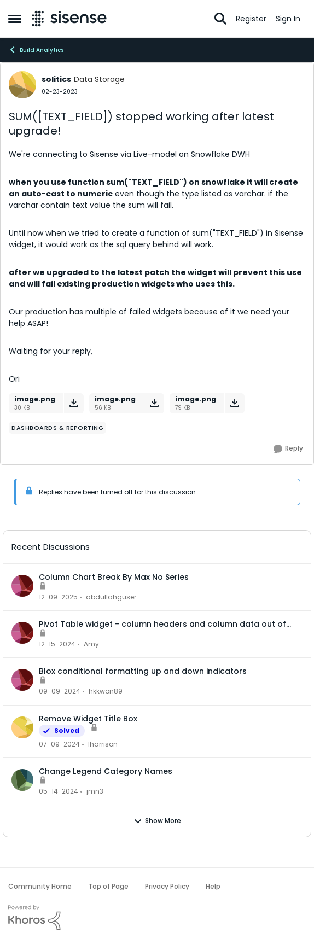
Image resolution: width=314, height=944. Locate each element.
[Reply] (288, 449)
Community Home (40, 886)
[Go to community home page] (69, 18)
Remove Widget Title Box (88, 719)
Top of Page (108, 886)
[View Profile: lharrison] (22, 727)
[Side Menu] (15, 18)
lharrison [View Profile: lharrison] (103, 744)
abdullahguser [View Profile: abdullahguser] (111, 597)
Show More (157, 821)
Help (213, 886)
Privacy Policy (167, 886)
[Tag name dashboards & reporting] (57, 428)
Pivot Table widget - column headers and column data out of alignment (162, 624)
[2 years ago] (59, 744)
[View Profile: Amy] (22, 633)
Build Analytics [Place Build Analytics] (35, 49)
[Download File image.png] (73, 403)
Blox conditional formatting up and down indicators (143, 671)
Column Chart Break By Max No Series (114, 577)
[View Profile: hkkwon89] (22, 680)
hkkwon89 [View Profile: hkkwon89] (106, 691)
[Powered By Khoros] (157, 917)
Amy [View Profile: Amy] (91, 644)
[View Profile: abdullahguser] (22, 586)
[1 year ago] (57, 644)
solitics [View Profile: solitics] (56, 79)
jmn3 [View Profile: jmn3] (94, 791)
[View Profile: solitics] (22, 84)
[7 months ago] (58, 597)
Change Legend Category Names (105, 771)
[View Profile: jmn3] (22, 780)
